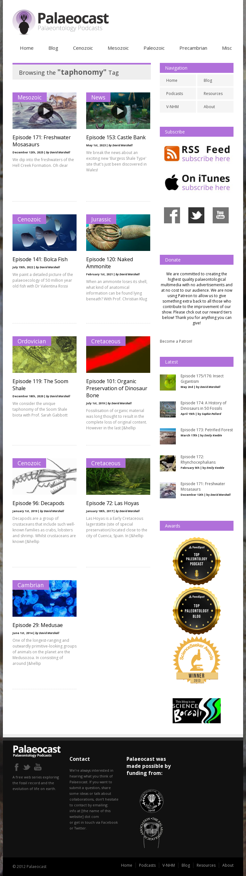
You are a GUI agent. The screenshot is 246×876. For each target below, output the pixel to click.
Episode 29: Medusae (37, 625)
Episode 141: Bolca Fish (40, 259)
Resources (213, 93)
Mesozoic (118, 48)
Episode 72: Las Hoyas (112, 503)
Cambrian (31, 585)
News (98, 97)
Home (27, 48)
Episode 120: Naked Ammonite (109, 263)
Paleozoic (154, 48)
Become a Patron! (176, 341)
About (209, 106)
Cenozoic (83, 48)
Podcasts (174, 93)
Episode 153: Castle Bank (116, 137)
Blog (53, 48)
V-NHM (172, 106)
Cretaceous (105, 341)
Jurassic (101, 219)
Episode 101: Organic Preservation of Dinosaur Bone (116, 388)
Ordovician (32, 341)
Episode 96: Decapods (38, 503)
